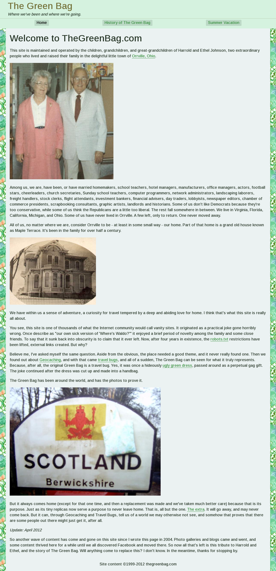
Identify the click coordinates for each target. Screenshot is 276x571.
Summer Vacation (223, 22)
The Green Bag (40, 6)
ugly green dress (177, 365)
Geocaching (50, 360)
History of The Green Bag (127, 22)
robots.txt (219, 339)
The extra (195, 509)
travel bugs (108, 360)
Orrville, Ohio (143, 56)
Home (42, 22)
